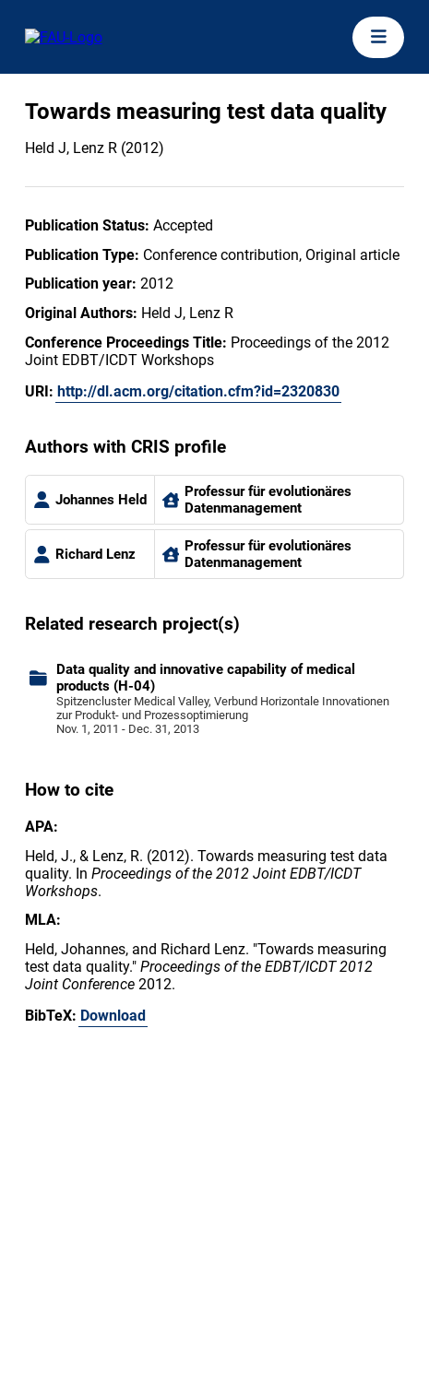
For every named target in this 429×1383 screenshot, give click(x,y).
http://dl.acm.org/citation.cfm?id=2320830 (198, 391)
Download (113, 1015)
